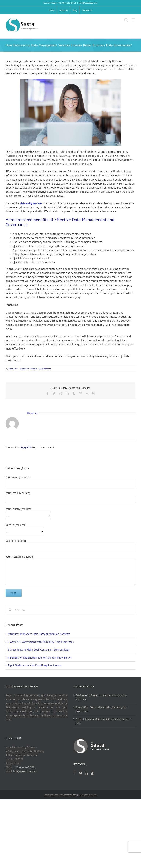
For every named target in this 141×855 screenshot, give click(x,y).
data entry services (31, 203)
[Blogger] (92, 773)
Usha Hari (13, 368)
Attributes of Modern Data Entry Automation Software (39, 634)
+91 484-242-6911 (25, 767)
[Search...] (70, 609)
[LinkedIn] (86, 773)
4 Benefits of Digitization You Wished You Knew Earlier (40, 657)
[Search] (10, 609)
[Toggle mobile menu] (133, 20)
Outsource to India (28, 368)
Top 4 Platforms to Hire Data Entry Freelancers (35, 665)
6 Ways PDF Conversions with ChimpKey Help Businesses (41, 642)
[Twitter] (80, 773)
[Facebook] (74, 773)
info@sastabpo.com (88, 2)
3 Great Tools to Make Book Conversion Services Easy (38, 649)
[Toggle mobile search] (126, 20)
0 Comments (45, 368)
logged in (26, 447)
